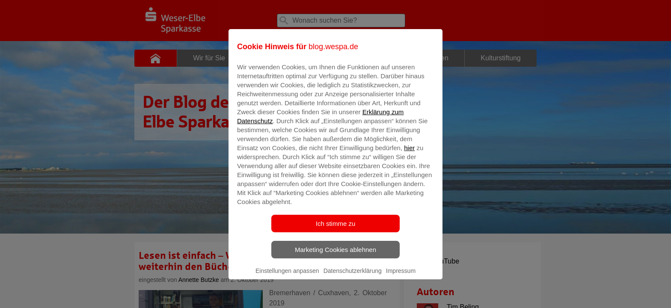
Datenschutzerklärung (353, 276)
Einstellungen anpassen (287, 276)
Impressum (401, 276)
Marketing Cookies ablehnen (335, 255)
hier (409, 153)
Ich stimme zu (336, 229)
